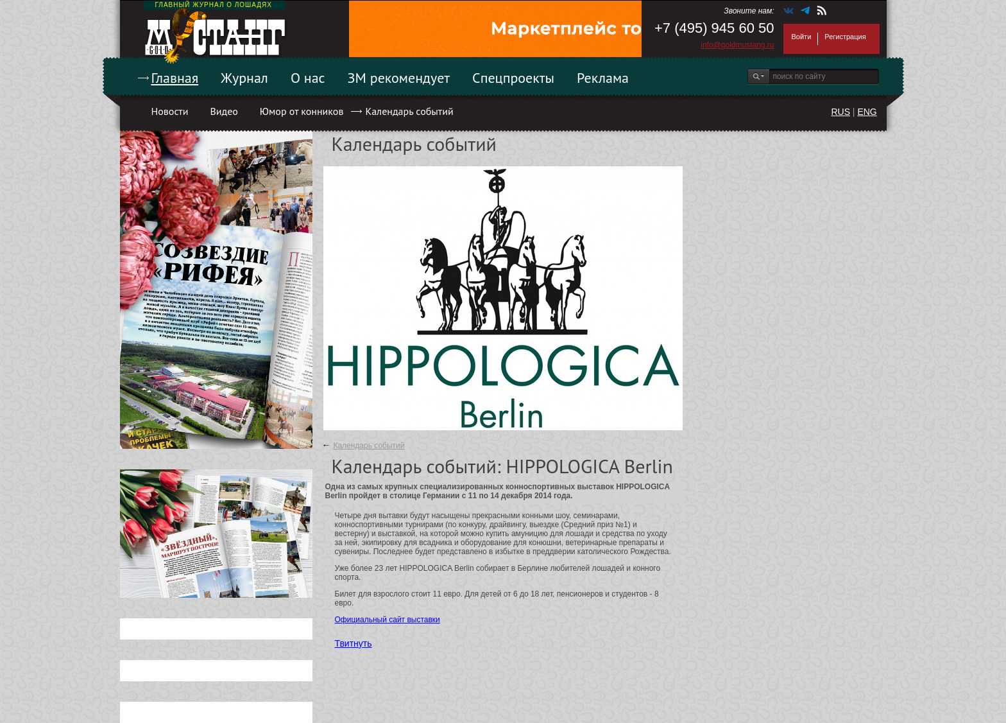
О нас (308, 78)
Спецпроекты (513, 78)
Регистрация (844, 36)
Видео (223, 111)
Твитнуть (353, 643)
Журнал (244, 78)
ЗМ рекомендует (399, 78)
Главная (175, 78)
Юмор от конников (302, 111)
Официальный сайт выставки (387, 619)
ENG (866, 112)
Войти (802, 36)
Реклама (603, 78)
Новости (170, 111)
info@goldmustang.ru (737, 44)
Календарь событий (409, 111)
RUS (840, 112)
